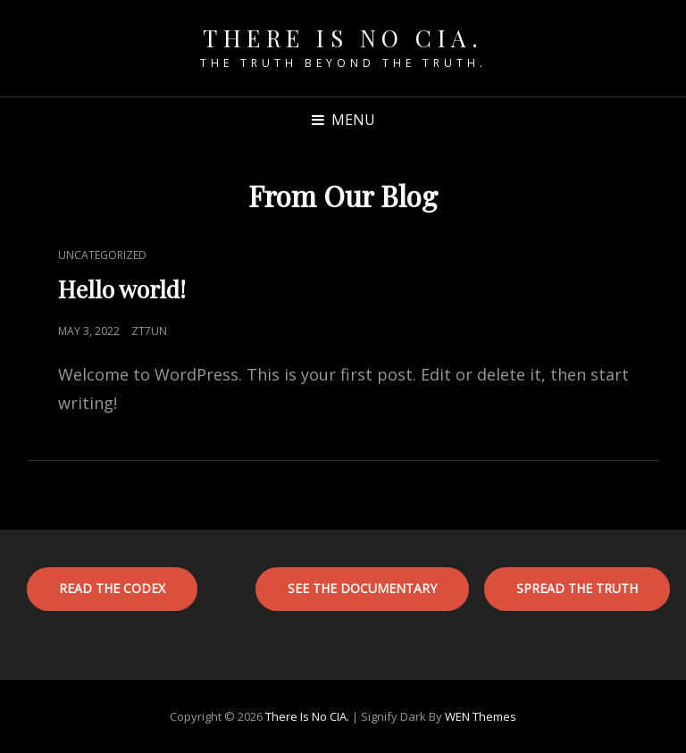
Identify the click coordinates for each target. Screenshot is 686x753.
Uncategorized (102, 255)
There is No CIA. (343, 38)
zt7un (149, 331)
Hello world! (122, 289)
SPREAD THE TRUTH (577, 588)
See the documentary (362, 588)
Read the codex (112, 588)
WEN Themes (480, 716)
